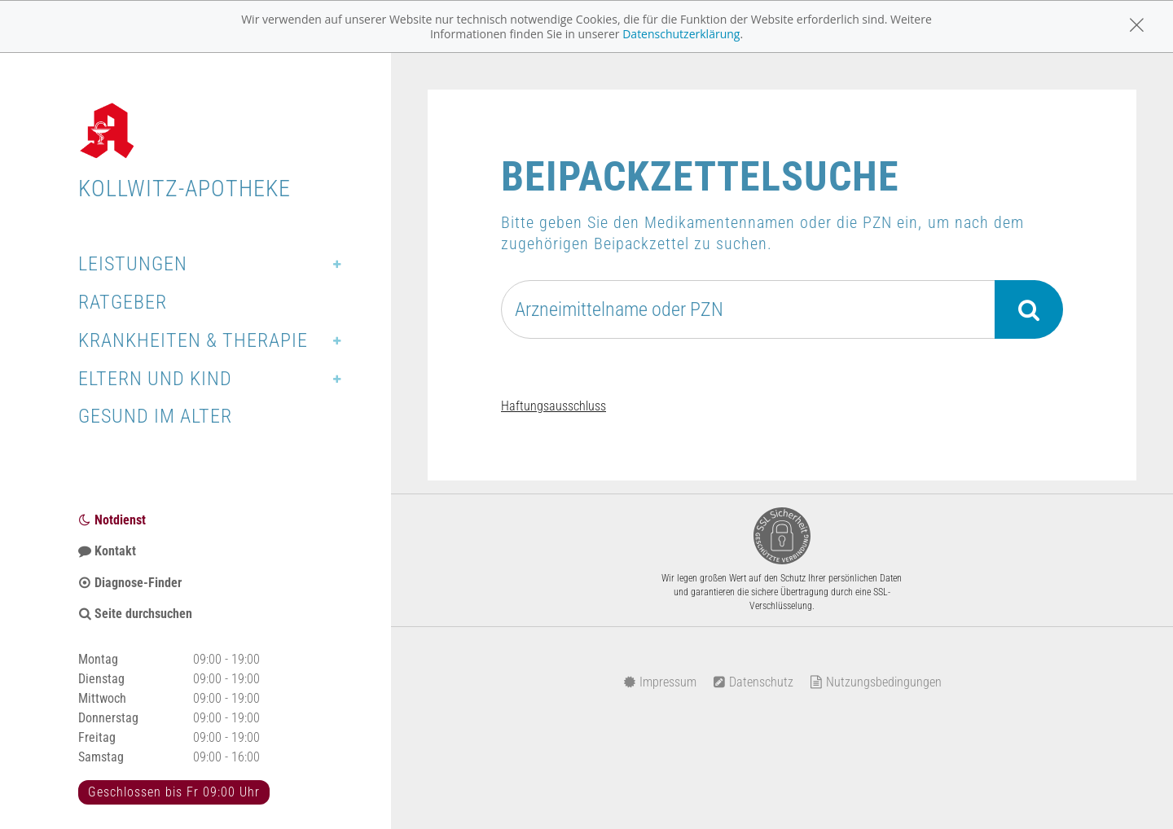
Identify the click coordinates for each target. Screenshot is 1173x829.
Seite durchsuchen (135, 613)
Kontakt (107, 551)
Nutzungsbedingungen (876, 682)
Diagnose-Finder (130, 582)
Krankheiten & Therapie (193, 340)
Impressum (659, 682)
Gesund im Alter (155, 416)
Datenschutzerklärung (681, 34)
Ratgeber (122, 302)
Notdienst (112, 520)
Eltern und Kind (155, 378)
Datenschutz (753, 682)
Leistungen (132, 263)
